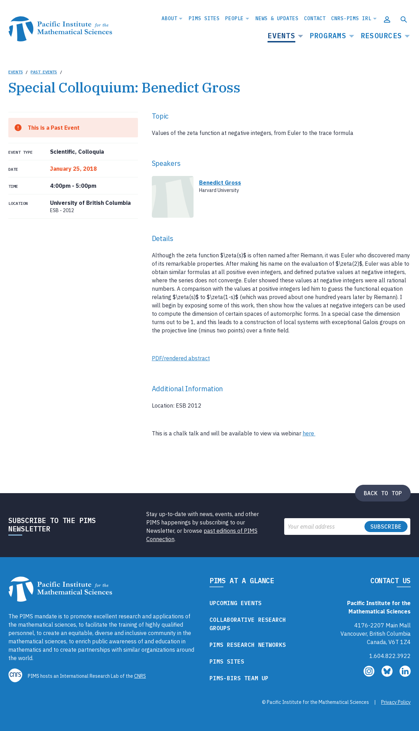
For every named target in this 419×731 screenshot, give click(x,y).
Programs (328, 35)
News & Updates (276, 18)
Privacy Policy (396, 702)
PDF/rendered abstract (181, 358)
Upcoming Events (235, 603)
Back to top (383, 493)
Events (281, 35)
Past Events (44, 71)
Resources (381, 35)
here (309, 433)
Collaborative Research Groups (247, 624)
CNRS (140, 676)
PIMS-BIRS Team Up (239, 678)
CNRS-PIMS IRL (351, 18)
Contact (315, 18)
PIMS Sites (204, 18)
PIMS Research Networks (247, 644)
